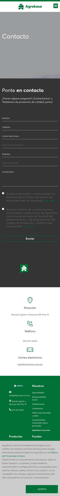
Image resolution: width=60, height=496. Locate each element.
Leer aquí (49, 200)
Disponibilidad (38, 392)
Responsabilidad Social (39, 398)
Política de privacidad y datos (41, 414)
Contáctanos (37, 408)
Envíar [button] (30, 238)
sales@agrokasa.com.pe (30, 364)
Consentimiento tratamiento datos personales (40, 423)
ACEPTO (42, 489)
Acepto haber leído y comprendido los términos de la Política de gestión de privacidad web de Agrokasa (28, 197)
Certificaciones (38, 404)
